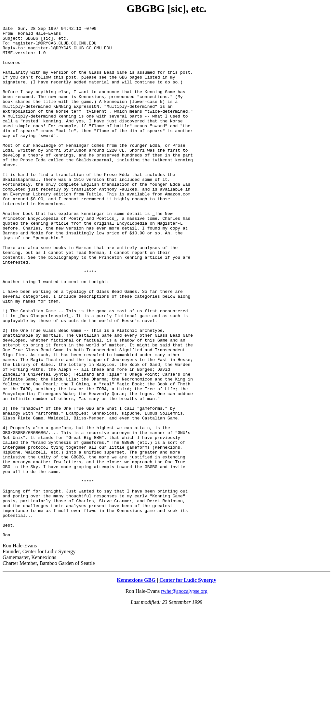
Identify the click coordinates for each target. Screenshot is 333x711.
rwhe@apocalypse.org (184, 694)
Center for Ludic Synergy (187, 683)
